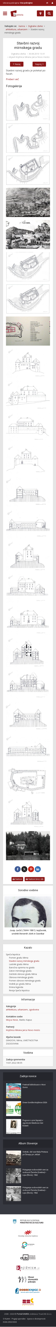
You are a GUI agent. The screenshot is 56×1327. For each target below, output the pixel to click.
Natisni (17, 879)
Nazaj (16, 64)
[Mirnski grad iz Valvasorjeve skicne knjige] (28, 202)
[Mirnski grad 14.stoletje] (28, 138)
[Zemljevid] (40, 13)
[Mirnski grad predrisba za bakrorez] (28, 234)
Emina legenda (16, 987)
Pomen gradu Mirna (18, 958)
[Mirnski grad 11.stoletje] (28, 105)
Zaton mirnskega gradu (20, 971)
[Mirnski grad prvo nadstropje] (28, 781)
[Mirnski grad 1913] (28, 845)
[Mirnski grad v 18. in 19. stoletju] (28, 298)
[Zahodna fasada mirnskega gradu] (28, 459)
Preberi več (12, 79)
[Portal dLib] (28, 1257)
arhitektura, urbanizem (17, 1009)
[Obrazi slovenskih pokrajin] (28, 1280)
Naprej (40, 64)
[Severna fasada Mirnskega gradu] (28, 395)
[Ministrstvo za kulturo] (28, 1222)
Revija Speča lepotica (19, 990)
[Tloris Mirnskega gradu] (28, 331)
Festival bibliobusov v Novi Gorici (34, 1086)
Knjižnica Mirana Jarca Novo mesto (33, 57)
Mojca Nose (12, 1020)
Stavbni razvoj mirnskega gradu (24, 961)
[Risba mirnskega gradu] (28, 813)
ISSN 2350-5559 (10, 1322)
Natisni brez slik (34, 879)
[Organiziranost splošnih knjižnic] (28, 1233)
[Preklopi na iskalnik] (49, 13)
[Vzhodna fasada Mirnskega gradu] (28, 363)
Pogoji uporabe (19, 1319)
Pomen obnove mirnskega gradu (25, 980)
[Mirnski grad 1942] (28, 491)
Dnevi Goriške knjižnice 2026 (35, 1103)
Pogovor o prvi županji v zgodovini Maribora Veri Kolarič (33, 1123)
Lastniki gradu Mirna (19, 964)
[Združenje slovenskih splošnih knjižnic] (28, 1269)
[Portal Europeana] (28, 1245)
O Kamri (6, 1319)
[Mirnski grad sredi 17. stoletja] (28, 266)
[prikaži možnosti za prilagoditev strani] (47, 2)
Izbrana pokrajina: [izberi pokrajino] (18, 2)
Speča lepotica (13, 954)
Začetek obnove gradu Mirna (23, 974)
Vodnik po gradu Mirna (20, 984)
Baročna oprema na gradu (21, 967)
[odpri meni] (5, 13)
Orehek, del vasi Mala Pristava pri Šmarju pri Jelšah (35, 1153)
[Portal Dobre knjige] (28, 1291)
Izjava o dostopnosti (36, 1319)
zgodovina (34, 1009)
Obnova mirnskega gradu (21, 977)
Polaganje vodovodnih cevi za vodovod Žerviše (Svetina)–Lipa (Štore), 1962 (35, 1172)
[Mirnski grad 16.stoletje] (28, 170)
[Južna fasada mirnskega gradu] (28, 427)
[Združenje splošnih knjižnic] (28, 1302)
